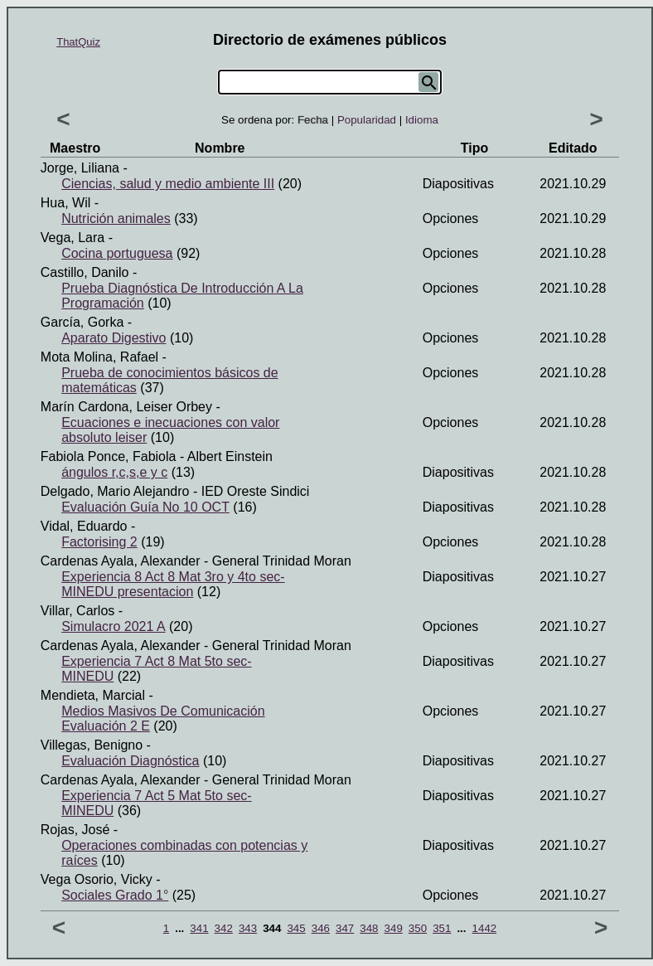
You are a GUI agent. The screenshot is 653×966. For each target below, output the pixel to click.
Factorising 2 (99, 542)
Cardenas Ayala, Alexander (121, 561)
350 (418, 928)
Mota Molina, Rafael (99, 357)
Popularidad (366, 120)
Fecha (312, 120)
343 (248, 928)
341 (199, 928)
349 (394, 928)
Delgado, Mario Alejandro (115, 491)
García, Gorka (82, 322)
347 (345, 928)
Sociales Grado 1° (114, 895)
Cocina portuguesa (116, 253)
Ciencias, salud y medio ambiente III (167, 184)
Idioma (421, 120)
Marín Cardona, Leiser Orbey (126, 407)
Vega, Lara (72, 238)
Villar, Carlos (78, 611)
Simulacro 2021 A (113, 626)
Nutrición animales (116, 218)
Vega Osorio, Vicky (96, 879)
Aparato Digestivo (113, 338)
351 (442, 928)
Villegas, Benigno (92, 745)
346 (321, 928)
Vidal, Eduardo (84, 526)
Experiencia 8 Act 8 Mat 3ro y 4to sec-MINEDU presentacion (172, 584)
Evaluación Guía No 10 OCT (145, 507)
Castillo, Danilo (85, 272)
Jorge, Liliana (80, 168)
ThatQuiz (78, 42)
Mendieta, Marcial (93, 695)
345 (296, 928)
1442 (484, 928)
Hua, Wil (65, 203)
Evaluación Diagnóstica (130, 761)
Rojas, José (75, 830)
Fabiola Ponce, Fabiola (109, 456)
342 (224, 928)
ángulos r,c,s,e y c (114, 472)
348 (369, 928)
